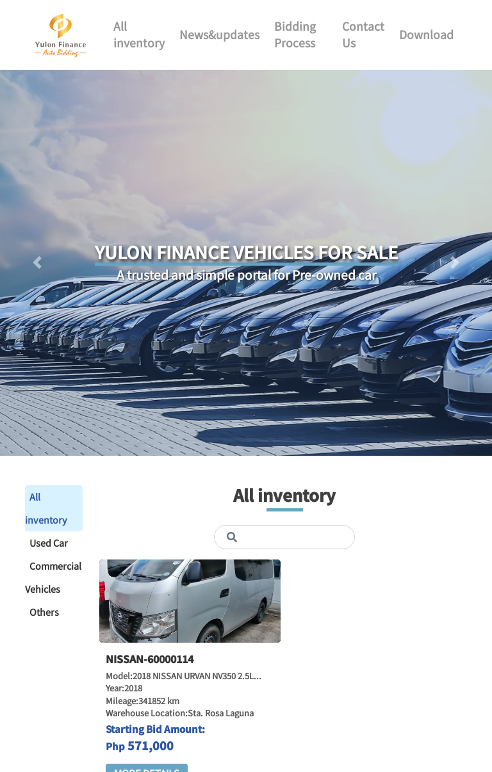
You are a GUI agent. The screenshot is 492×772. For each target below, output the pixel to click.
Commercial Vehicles (53, 577)
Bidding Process (295, 34)
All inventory (139, 34)
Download (426, 34)
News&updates (219, 34)
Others (44, 611)
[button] (37, 263)
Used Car (48, 542)
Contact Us (363, 34)
